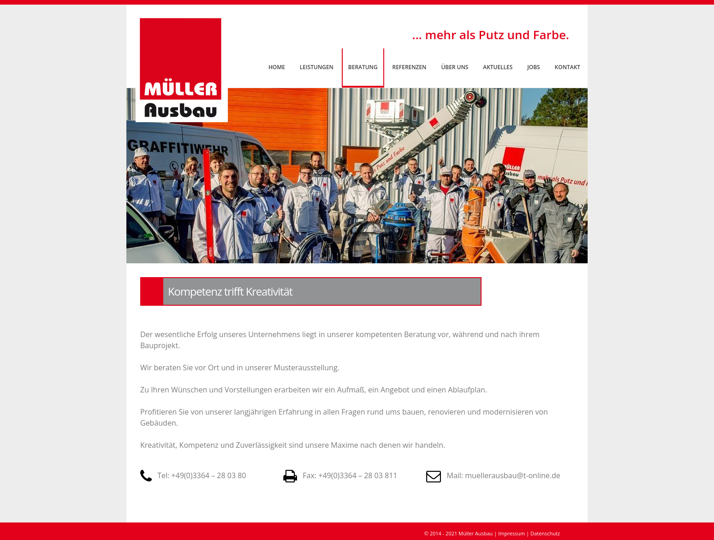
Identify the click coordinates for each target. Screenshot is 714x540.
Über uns (454, 67)
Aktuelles (497, 67)
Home (276, 67)
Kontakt (567, 67)
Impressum (511, 533)
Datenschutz (545, 533)
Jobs (533, 67)
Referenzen (410, 67)
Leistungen (316, 67)
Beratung (363, 67)
